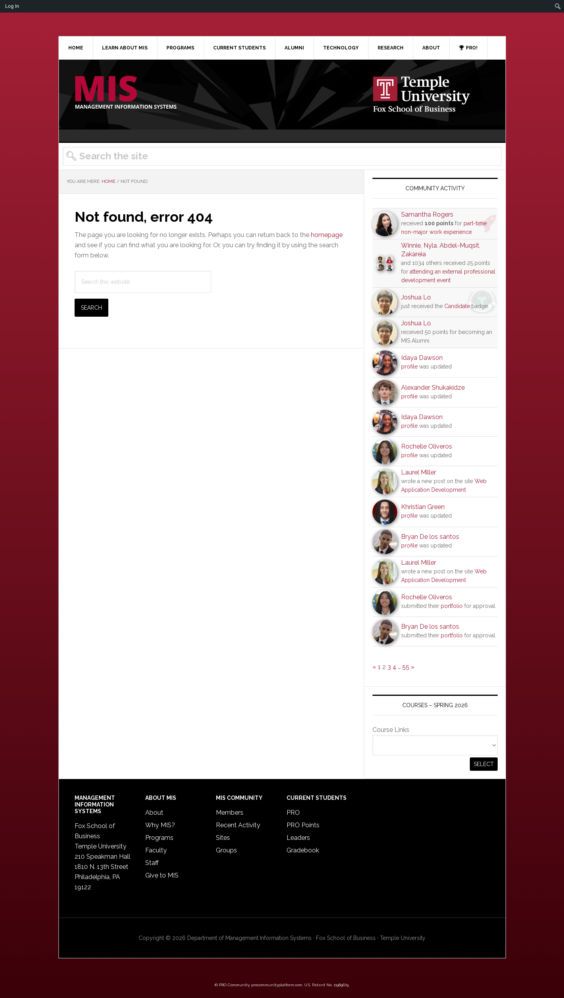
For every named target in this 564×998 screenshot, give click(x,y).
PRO (293, 812)
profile (409, 366)
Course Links (390, 729)
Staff (152, 863)
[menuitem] (558, 6)
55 (405, 667)
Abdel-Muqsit (459, 245)
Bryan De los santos (430, 536)
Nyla (430, 245)
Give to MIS (162, 875)
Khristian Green (423, 507)
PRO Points (303, 825)
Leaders (298, 837)
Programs (159, 837)
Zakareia (413, 254)
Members (229, 812)
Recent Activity (238, 825)
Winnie (411, 245)
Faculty (156, 850)
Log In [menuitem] (12, 6)
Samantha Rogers (427, 214)
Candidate (457, 306)
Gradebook (303, 850)
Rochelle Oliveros (426, 446)
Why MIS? (160, 825)
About (154, 812)
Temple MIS (126, 93)
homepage (327, 235)
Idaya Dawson (422, 357)
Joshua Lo (416, 297)
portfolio (452, 606)
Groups (226, 850)
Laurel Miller (418, 472)
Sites (223, 837)
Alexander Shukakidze (433, 387)
